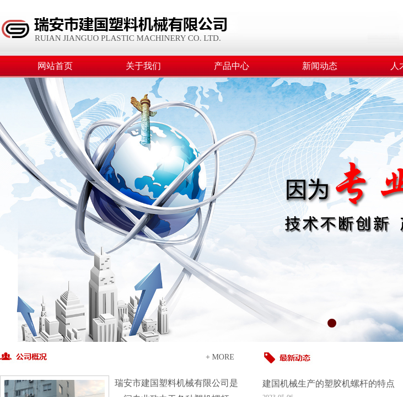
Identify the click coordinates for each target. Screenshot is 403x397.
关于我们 (143, 66)
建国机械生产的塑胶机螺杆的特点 (328, 383)
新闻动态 (319, 66)
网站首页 (55, 66)
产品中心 (231, 66)
